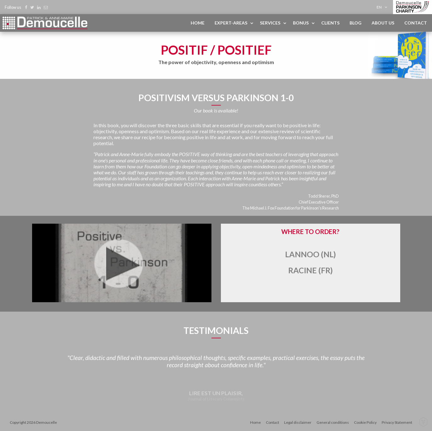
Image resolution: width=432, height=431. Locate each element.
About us (383, 22)
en (379, 7)
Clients (330, 22)
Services (270, 22)
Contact (415, 22)
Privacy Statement (397, 422)
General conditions (333, 422)
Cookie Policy (365, 422)
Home (198, 22)
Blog (356, 22)
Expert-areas (231, 22)
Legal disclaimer (297, 422)
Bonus (301, 22)
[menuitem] (383, 7)
